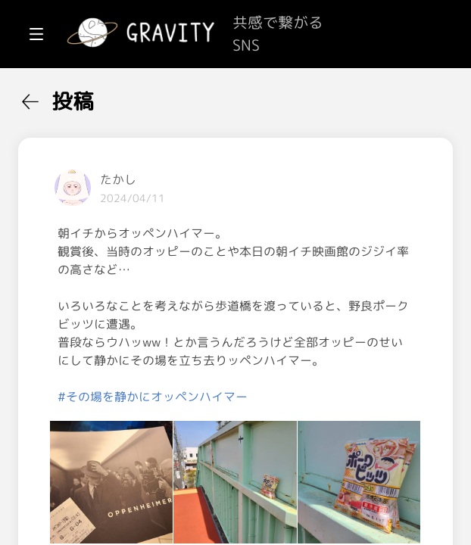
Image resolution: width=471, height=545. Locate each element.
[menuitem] (91, 97)
